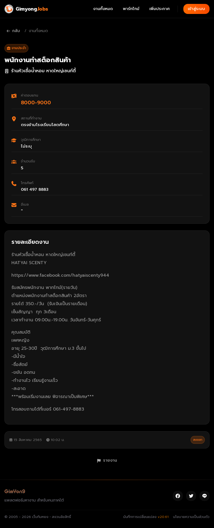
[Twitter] (191, 496)
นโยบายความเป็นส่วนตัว (191, 517)
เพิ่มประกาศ (159, 9)
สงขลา (197, 439)
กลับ (13, 31)
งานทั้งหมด (103, 9)
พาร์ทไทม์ (131, 9)
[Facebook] (178, 496)
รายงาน (107, 460)
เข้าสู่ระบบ (196, 9)
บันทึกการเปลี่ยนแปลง (146, 517)
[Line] (205, 496)
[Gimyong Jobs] (26, 8)
